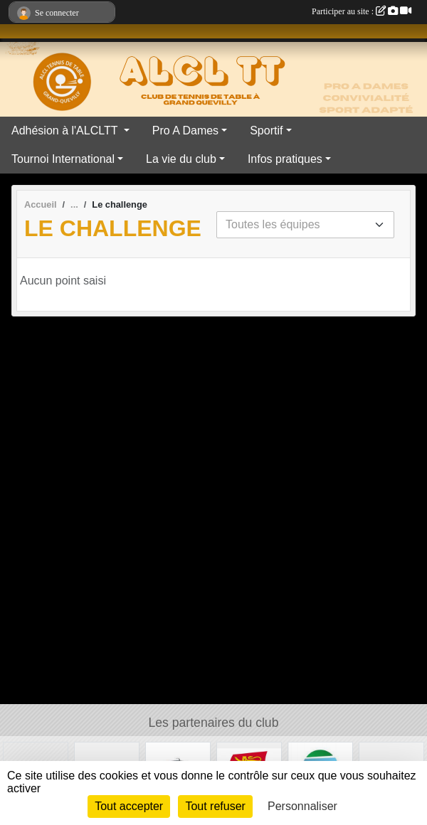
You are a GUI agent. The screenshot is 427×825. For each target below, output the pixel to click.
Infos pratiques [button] (285, 159)
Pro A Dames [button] (185, 130)
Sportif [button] (266, 130)
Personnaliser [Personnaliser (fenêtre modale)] (302, 806)
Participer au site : (361, 11)
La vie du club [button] (181, 159)
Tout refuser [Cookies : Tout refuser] (215, 806)
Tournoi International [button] (63, 159)
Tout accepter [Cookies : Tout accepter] (129, 806)
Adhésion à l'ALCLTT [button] (66, 130)
